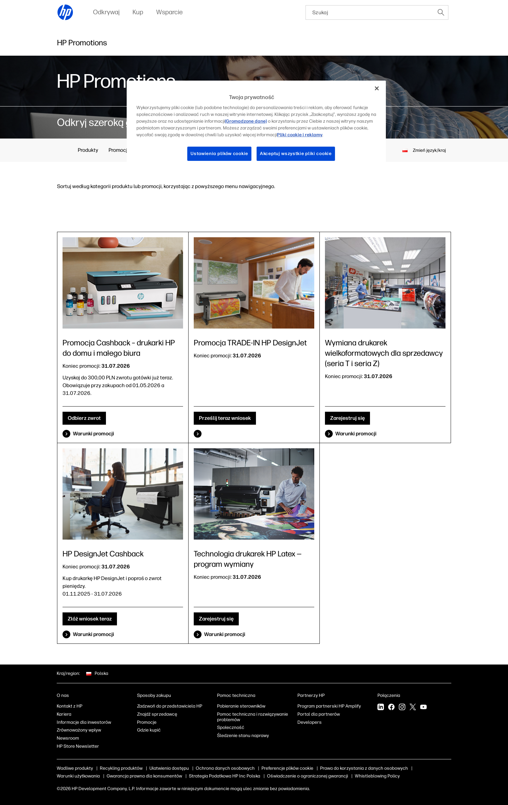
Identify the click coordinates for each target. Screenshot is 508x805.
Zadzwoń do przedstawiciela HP (169, 706)
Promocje (119, 150)
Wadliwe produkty (75, 768)
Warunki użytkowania (78, 776)
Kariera (64, 714)
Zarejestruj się (347, 418)
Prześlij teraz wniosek (225, 418)
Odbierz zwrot (84, 418)
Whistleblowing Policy (377, 776)
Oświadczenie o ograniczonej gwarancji (307, 776)
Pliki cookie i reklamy (299, 135)
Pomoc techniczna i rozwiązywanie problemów (252, 716)
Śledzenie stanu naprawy (243, 735)
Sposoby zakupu (154, 695)
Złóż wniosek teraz (90, 619)
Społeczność (230, 727)
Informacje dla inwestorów (84, 722)
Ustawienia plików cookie (219, 153)
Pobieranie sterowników (241, 706)
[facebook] (391, 707)
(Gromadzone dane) (246, 121)
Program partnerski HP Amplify (329, 706)
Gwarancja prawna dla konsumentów (144, 776)
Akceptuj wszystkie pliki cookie (296, 153)
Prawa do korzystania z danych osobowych (364, 768)
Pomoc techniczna (236, 695)
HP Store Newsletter (78, 746)
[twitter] (413, 707)
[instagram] (402, 707)
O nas (63, 695)
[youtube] (423, 707)
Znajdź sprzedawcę (157, 714)
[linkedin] (380, 707)
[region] (256, 126)
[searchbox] (369, 12)
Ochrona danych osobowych (225, 768)
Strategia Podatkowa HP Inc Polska (224, 776)
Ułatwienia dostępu (169, 768)
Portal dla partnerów (318, 714)
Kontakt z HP (69, 706)
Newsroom (68, 738)
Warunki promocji (93, 433)
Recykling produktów (121, 768)
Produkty (88, 150)
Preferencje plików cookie (287, 768)
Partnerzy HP (311, 695)
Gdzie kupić (149, 730)
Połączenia (388, 695)
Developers (309, 722)
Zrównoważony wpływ (79, 730)
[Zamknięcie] (377, 88)
